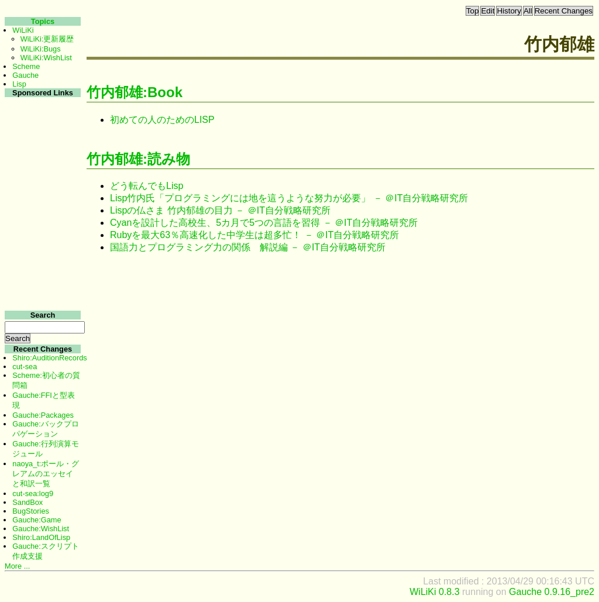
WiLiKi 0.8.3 (434, 592)
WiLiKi (22, 30)
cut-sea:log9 (32, 493)
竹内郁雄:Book (135, 92)
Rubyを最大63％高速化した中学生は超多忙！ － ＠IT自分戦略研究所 (254, 235)
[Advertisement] (41, 274)
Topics (42, 21)
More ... (17, 566)
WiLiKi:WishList (46, 57)
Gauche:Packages (43, 415)
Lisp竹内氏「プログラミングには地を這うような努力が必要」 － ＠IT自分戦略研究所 (289, 198)
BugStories (30, 511)
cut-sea (24, 366)
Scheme (26, 66)
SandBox (27, 502)
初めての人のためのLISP (162, 120)
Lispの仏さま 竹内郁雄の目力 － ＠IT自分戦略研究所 (220, 210)
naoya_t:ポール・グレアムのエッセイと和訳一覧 (45, 473)
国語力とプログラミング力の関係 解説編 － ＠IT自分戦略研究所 (247, 247)
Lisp (19, 84)
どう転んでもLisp (146, 186)
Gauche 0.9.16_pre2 (551, 592)
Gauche (25, 75)
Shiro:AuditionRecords (49, 357)
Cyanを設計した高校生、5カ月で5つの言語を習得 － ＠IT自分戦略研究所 (264, 223)
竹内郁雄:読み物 (138, 159)
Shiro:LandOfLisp (41, 537)
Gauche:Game (36, 519)
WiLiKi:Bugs (40, 48)
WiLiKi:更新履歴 (47, 39)
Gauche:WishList (40, 528)
